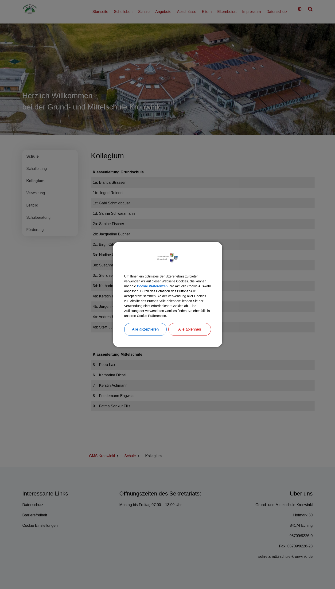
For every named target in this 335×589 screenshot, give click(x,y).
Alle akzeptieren (145, 335)
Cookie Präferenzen (169, 282)
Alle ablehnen (189, 335)
